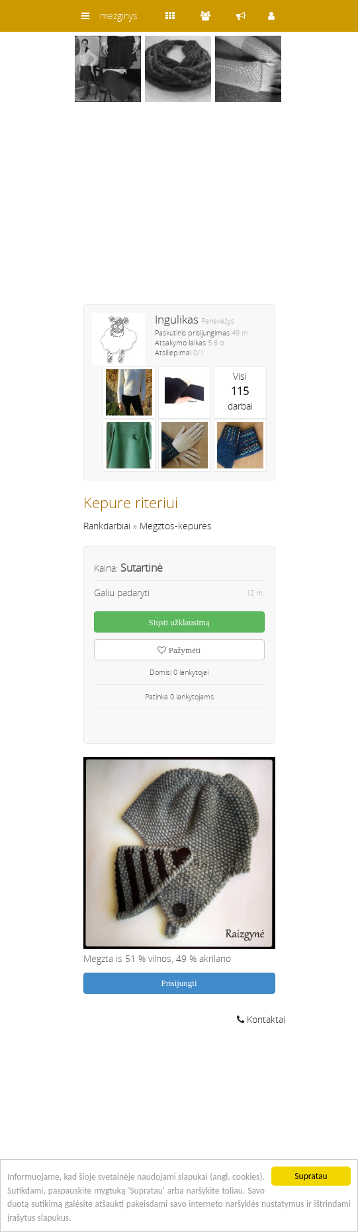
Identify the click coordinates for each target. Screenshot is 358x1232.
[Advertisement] (179, 211)
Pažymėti (179, 650)
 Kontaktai (261, 1019)
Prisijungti (179, 983)
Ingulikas (177, 319)
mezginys (119, 15)
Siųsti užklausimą (179, 622)
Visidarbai (240, 391)
